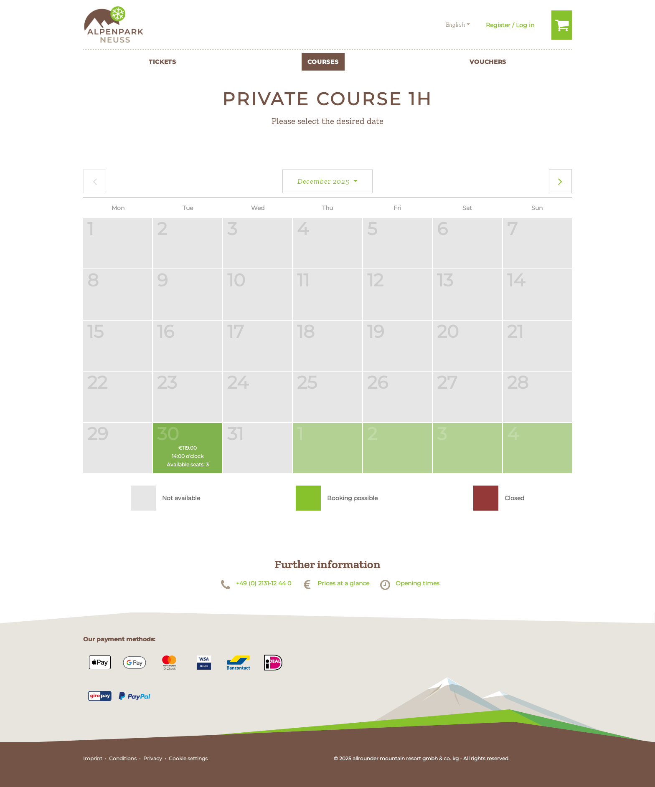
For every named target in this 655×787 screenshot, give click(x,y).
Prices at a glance (343, 583)
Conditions (123, 758)
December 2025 (324, 181)
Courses (323, 62)
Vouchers (488, 62)
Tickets (162, 62)
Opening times (417, 583)
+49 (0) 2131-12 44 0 (263, 583)
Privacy (152, 758)
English (455, 24)
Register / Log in (510, 25)
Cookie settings (188, 758)
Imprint (92, 758)
